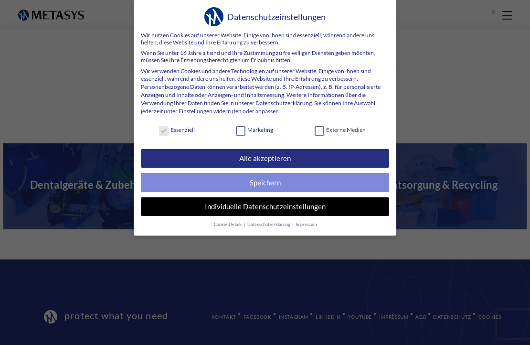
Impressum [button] (306, 224)
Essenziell (177, 129)
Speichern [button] (265, 182)
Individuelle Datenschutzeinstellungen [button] (265, 206)
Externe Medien (340, 129)
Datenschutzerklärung (283, 103)
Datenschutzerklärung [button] (269, 224)
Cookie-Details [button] (228, 224)
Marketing (254, 129)
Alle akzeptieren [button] (265, 158)
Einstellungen (195, 111)
